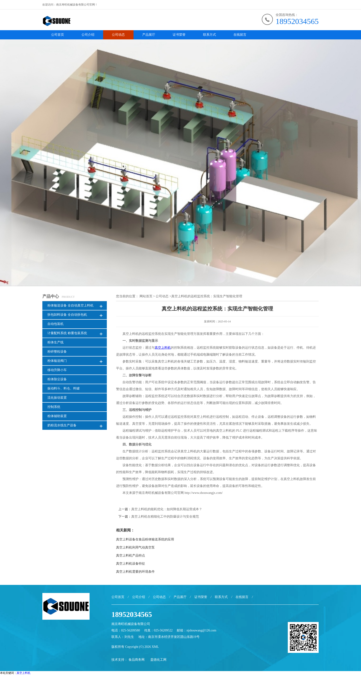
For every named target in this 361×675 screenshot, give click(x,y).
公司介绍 (88, 34)
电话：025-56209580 (125, 630)
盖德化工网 (158, 659)
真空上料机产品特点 (130, 555)
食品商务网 (136, 659)
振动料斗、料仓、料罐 (63, 388)
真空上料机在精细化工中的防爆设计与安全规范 (165, 516)
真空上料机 (23, 673)
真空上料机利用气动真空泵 (135, 547)
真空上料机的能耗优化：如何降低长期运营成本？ (166, 509)
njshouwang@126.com (201, 630)
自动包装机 (55, 324)
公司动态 (118, 34)
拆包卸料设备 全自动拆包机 (67, 314)
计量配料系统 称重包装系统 (67, 333)
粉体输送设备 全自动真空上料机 (70, 305)
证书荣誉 (179, 34)
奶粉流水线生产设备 (61, 425)
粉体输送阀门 (57, 361)
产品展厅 (148, 34)
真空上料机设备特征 (130, 563)
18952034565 (297, 21)
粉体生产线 (55, 342)
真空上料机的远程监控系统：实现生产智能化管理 (206, 296)
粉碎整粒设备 (57, 351)
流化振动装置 (57, 397)
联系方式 (209, 34)
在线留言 (239, 34)
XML (155, 646)
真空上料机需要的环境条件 (135, 571)
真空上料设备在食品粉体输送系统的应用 (145, 539)
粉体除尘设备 (57, 379)
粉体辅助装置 (57, 416)
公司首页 (57, 34)
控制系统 (53, 407)
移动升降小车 (57, 370)
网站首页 (146, 296)
